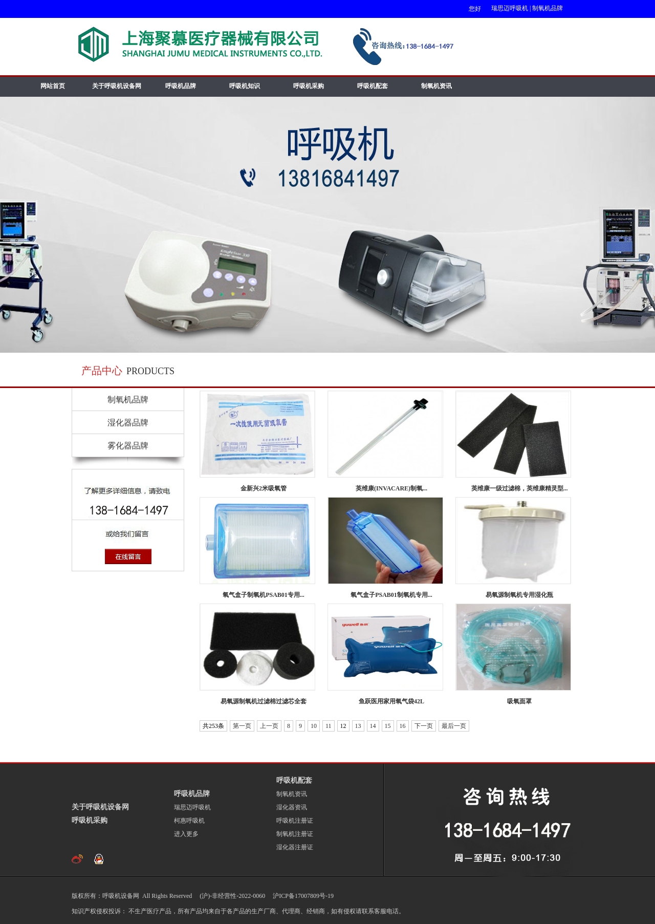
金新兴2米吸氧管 (264, 488)
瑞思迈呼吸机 (509, 8)
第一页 (242, 725)
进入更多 (186, 833)
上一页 (269, 725)
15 (388, 725)
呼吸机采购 (308, 86)
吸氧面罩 (519, 701)
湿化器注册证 (294, 847)
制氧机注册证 (294, 833)
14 (373, 725)
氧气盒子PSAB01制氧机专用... (391, 594)
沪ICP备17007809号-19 (302, 895)
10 (314, 725)
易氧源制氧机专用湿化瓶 (519, 594)
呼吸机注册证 (294, 820)
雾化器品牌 (127, 445)
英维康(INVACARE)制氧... (391, 488)
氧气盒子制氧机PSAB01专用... (263, 594)
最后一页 (454, 725)
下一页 (423, 725)
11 (328, 725)
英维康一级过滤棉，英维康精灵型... (519, 488)
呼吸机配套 (372, 86)
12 (343, 725)
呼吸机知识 (244, 86)
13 (358, 725)
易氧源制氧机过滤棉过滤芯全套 (264, 701)
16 (403, 725)
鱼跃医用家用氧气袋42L (391, 701)
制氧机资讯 (436, 86)
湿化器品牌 (127, 422)
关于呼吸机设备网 (116, 86)
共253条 (213, 725)
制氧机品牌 (547, 8)
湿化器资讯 (291, 807)
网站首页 (52, 86)
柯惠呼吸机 (189, 820)
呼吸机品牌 (180, 86)
